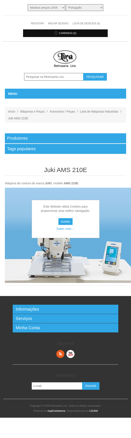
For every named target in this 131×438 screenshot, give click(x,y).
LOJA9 (94, 410)
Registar (37, 23)
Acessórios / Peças (62, 111)
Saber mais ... (65, 228)
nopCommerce (56, 410)
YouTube (70, 354)
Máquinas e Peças (32, 111)
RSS (60, 354)
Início (11, 111)
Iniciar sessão (58, 23)
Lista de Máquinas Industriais (99, 111)
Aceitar (65, 221)
